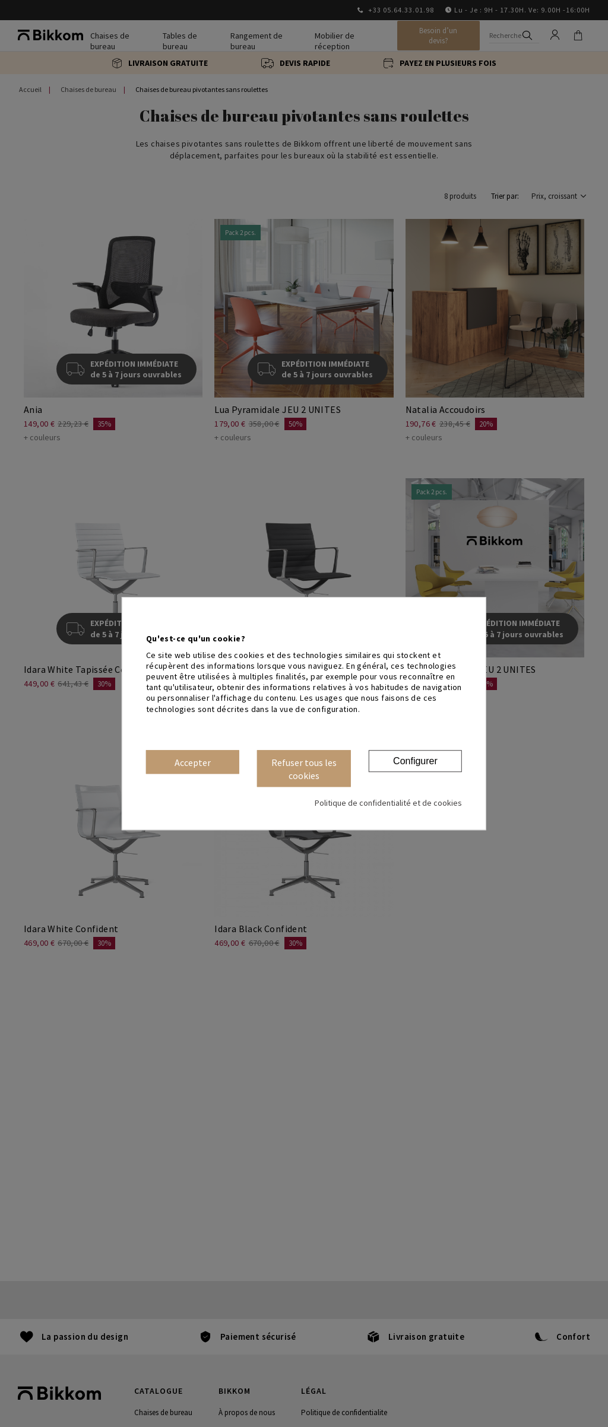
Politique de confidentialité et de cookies (388, 802)
